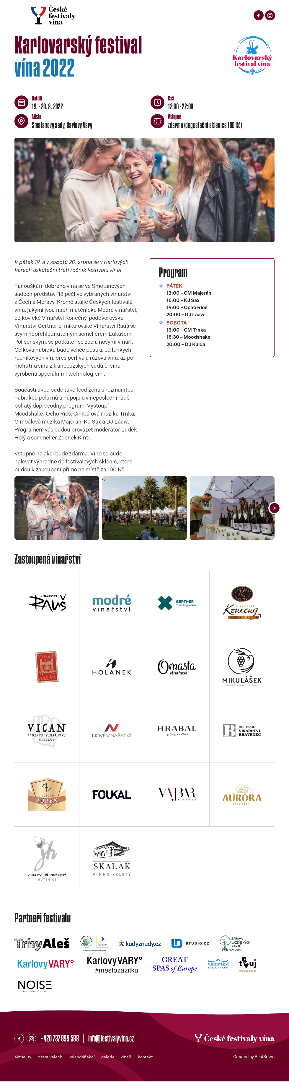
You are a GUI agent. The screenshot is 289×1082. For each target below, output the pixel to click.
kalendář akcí (81, 1057)
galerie (108, 1057)
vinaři (127, 1057)
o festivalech (50, 1057)
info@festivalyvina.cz (117, 1038)
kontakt (146, 1057)
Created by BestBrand (253, 1057)
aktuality (22, 1057)
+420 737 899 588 (62, 1038)
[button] (274, 508)
